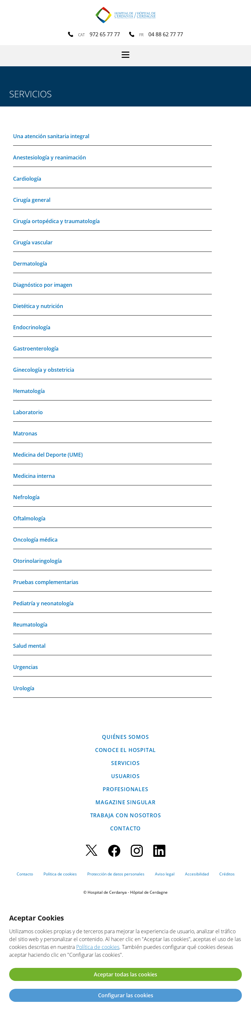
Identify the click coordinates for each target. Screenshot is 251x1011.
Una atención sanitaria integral (51, 136)
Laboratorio (28, 412)
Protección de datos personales (115, 874)
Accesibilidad (197, 874)
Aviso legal (165, 874)
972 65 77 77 (105, 34)
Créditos (227, 874)
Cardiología (27, 178)
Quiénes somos (125, 737)
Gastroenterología (36, 348)
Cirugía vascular (33, 242)
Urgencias (25, 667)
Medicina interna (34, 476)
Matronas (25, 433)
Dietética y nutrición (38, 306)
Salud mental (29, 645)
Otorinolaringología (37, 560)
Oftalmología (29, 518)
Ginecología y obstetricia (43, 369)
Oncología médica (35, 539)
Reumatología (30, 624)
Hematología (29, 391)
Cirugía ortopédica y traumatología (56, 221)
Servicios (125, 763)
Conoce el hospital (125, 750)
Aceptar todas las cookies (125, 974)
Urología (23, 688)
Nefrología (26, 497)
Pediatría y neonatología (43, 603)
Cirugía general (31, 200)
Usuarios (125, 776)
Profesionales (125, 789)
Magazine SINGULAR (125, 802)
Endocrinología (31, 327)
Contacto (125, 828)
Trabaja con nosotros (125, 815)
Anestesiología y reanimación (49, 157)
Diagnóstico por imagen (42, 284)
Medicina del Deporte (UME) (48, 454)
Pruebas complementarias (45, 582)
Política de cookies (60, 874)
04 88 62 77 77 (165, 34)
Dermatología (30, 263)
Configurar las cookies (125, 995)
